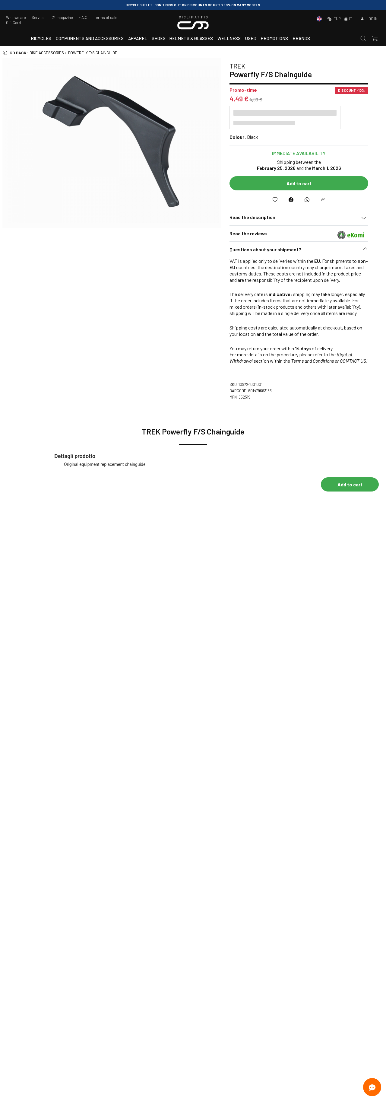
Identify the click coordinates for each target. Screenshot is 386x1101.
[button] (305, 251)
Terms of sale (105, 17)
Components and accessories (90, 38)
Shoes (159, 38)
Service (38, 17)
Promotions (274, 38)
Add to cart (305, 183)
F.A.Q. (83, 17)
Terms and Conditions (319, 361)
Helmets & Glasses (191, 38)
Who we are (16, 17)
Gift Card (13, 22)
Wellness (229, 38)
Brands (301, 38)
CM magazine (61, 17)
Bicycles (41, 38)
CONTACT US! (361, 361)
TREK (244, 66)
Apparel (137, 38)
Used (250, 38)
